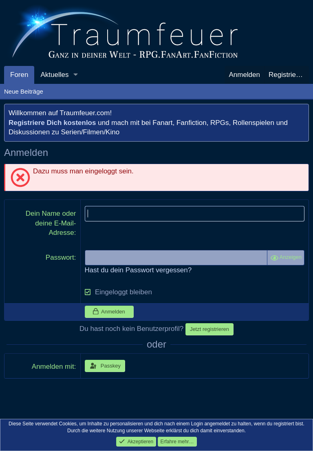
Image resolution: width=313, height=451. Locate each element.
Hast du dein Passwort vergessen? (138, 270)
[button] (75, 75)
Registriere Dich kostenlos (52, 123)
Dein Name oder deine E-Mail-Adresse (51, 223)
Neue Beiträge (23, 91)
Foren (19, 75)
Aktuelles (54, 75)
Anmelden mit (53, 366)
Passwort (60, 257)
